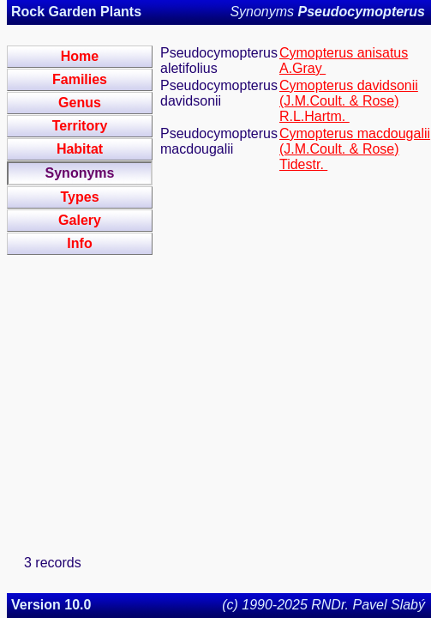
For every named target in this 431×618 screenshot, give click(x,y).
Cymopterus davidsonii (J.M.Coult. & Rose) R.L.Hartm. (348, 101)
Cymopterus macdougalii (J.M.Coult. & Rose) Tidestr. (354, 149)
